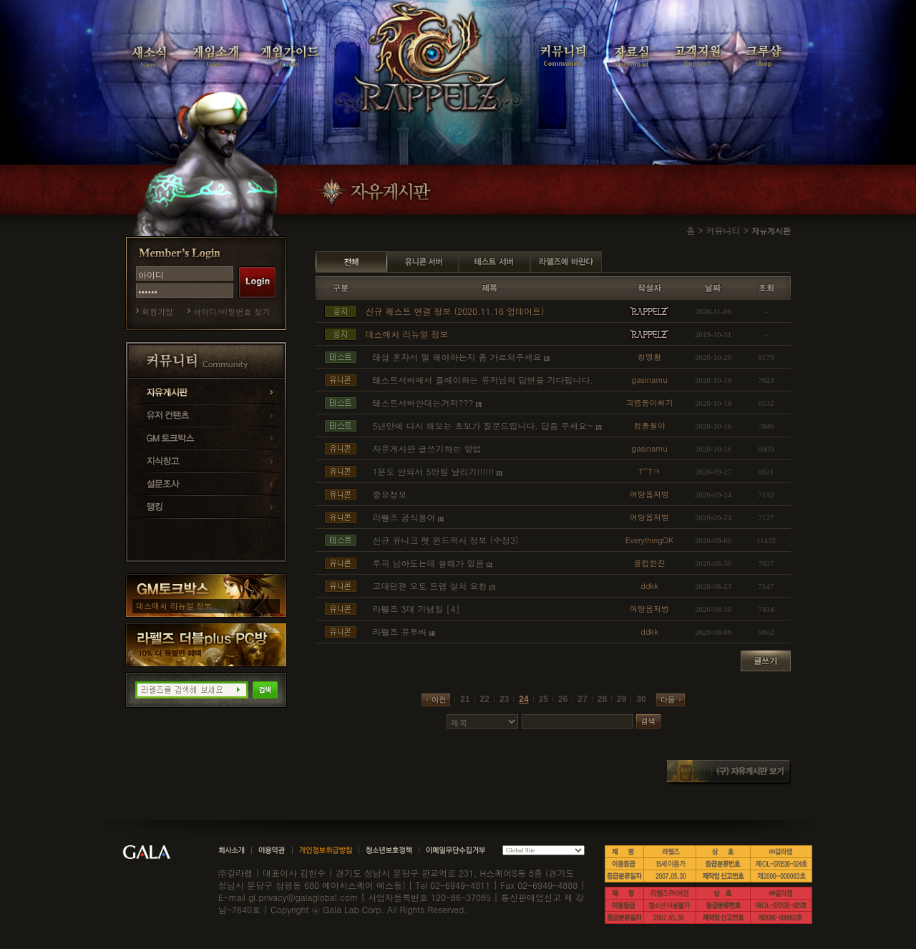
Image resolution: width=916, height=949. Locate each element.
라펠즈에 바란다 (566, 262)
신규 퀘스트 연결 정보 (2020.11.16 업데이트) (454, 311)
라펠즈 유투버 (399, 632)
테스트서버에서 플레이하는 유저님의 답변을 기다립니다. (482, 380)
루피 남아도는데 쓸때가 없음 (428, 563)
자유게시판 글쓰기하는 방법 (426, 448)
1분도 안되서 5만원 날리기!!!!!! (433, 471)
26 (562, 699)
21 (464, 699)
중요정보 (389, 494)
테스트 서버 (494, 262)
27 (582, 699)
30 (640, 699)
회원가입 (157, 311)
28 (602, 699)
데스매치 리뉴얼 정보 (174, 605)
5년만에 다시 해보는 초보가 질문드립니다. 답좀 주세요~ (482, 425)
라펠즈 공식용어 (403, 517)
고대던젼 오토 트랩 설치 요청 (429, 586)
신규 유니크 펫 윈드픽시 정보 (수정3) (445, 540)
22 (484, 699)
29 (621, 699)
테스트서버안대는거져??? (422, 402)
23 (504, 699)
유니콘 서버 (423, 262)
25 (543, 699)
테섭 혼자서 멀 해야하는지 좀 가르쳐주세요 (456, 357)
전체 (351, 262)
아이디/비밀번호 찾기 (231, 311)
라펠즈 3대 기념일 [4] (415, 609)
